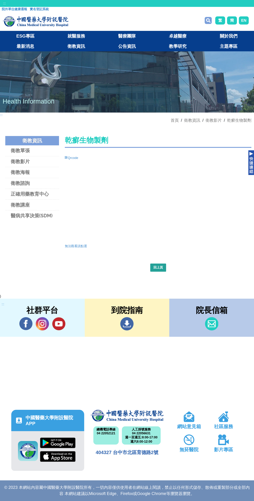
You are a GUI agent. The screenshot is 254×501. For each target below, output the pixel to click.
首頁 (175, 120)
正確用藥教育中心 (30, 194)
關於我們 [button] (228, 36)
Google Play (58, 442)
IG (42, 323)
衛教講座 (20, 205)
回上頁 (158, 267)
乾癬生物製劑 (239, 120)
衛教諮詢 (20, 183)
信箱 (211, 323)
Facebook (26, 323)
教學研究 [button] (178, 46)
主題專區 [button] (228, 46)
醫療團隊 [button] (127, 36)
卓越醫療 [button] (178, 36)
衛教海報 (20, 172)
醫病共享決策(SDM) (32, 215)
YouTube (58, 323)
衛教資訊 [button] (76, 46)
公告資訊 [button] (127, 46)
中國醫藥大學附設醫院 (127, 416)
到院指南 (127, 323)
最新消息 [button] (25, 46)
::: (4, 3)
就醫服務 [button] (76, 36)
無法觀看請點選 (76, 246)
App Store (58, 456)
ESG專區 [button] (25, 36)
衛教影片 (214, 120)
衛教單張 (20, 150)
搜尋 (208, 20)
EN (243, 20)
